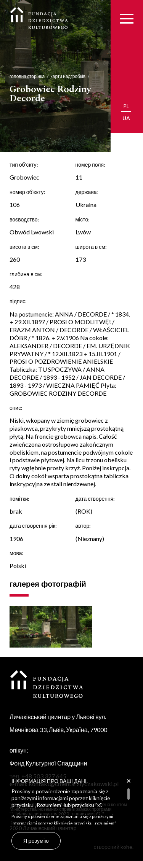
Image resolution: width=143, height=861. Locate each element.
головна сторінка (20, 76)
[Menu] (126, 18)
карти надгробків (61, 76)
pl (126, 106)
